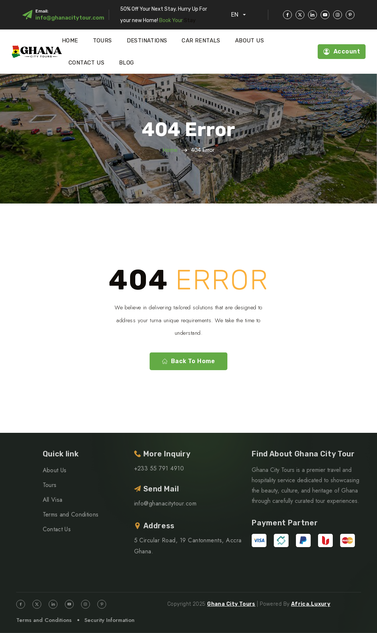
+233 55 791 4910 (159, 468)
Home (70, 40)
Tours (102, 40)
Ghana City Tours (231, 604)
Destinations (147, 40)
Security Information (109, 620)
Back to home (188, 361)
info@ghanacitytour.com (69, 17)
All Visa (53, 499)
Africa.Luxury (310, 604)
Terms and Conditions (70, 514)
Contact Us (86, 62)
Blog (126, 62)
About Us (249, 40)
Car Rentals (201, 40)
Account (341, 51)
